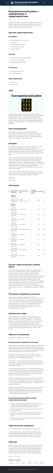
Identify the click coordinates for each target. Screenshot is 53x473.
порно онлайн (12, 180)
